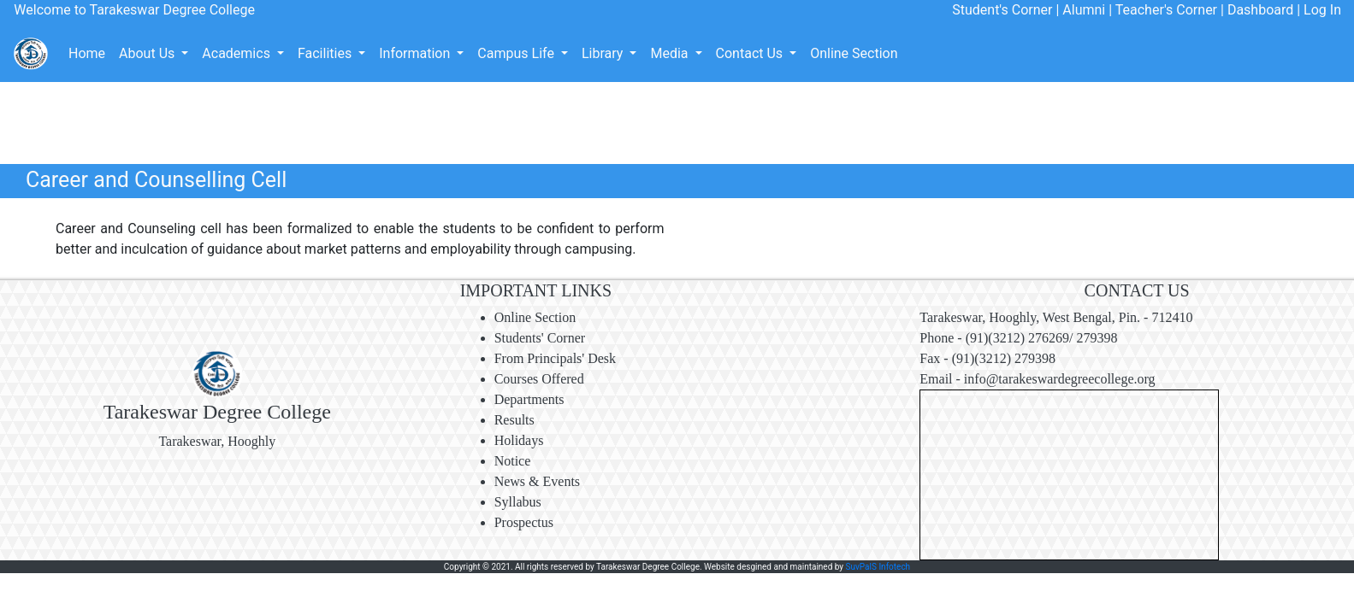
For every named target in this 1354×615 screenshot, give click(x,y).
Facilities (326, 53)
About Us (148, 53)
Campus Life (517, 53)
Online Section (853, 53)
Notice (512, 461)
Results (514, 420)
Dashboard (1260, 10)
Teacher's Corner (1166, 10)
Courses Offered (539, 379)
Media (670, 53)
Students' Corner (539, 338)
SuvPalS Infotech (878, 566)
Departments (529, 399)
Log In (1320, 10)
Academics (238, 53)
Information (416, 53)
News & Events (537, 481)
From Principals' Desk (555, 358)
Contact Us (751, 53)
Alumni (1083, 10)
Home (86, 53)
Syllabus (517, 502)
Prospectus (523, 522)
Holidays (519, 440)
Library (604, 53)
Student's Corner (1002, 10)
